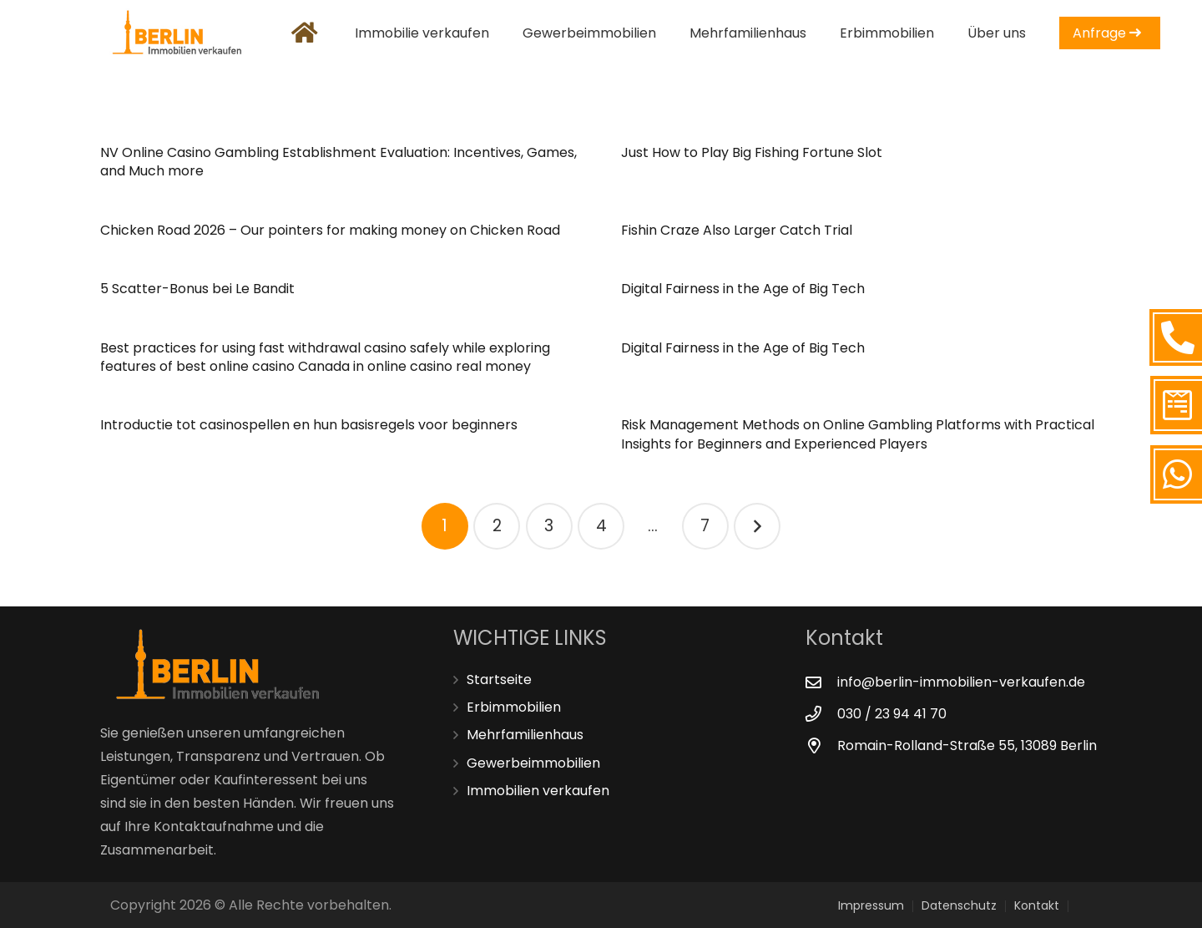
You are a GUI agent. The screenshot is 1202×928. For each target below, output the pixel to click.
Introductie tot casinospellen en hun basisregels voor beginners (309, 424)
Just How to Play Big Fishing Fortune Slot (751, 152)
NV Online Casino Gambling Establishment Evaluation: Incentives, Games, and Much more (338, 161)
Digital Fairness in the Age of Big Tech (743, 288)
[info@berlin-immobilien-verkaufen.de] (821, 682)
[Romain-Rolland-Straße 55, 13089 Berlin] (821, 745)
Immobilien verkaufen (538, 790)
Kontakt (1036, 905)
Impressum (871, 905)
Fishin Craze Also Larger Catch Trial (736, 230)
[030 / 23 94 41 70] (821, 714)
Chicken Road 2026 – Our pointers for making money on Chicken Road (330, 230)
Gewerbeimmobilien (533, 763)
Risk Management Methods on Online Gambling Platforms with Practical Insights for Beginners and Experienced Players (857, 434)
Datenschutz (959, 905)
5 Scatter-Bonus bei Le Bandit (197, 288)
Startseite (499, 679)
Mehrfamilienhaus (525, 734)
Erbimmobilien (514, 707)
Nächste (757, 526)
